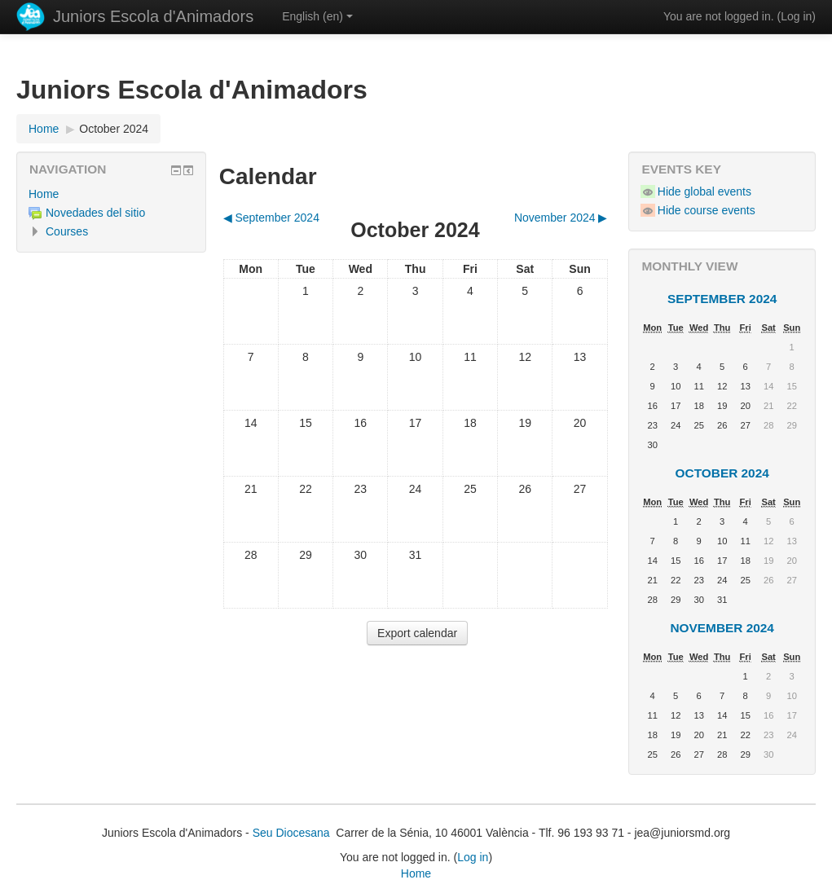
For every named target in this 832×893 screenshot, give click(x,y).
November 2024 (721, 628)
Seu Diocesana (291, 832)
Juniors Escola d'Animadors (153, 16)
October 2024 (113, 128)
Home (44, 193)
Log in (796, 16)
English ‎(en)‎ (317, 16)
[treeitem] (111, 194)
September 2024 (722, 299)
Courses (67, 231)
